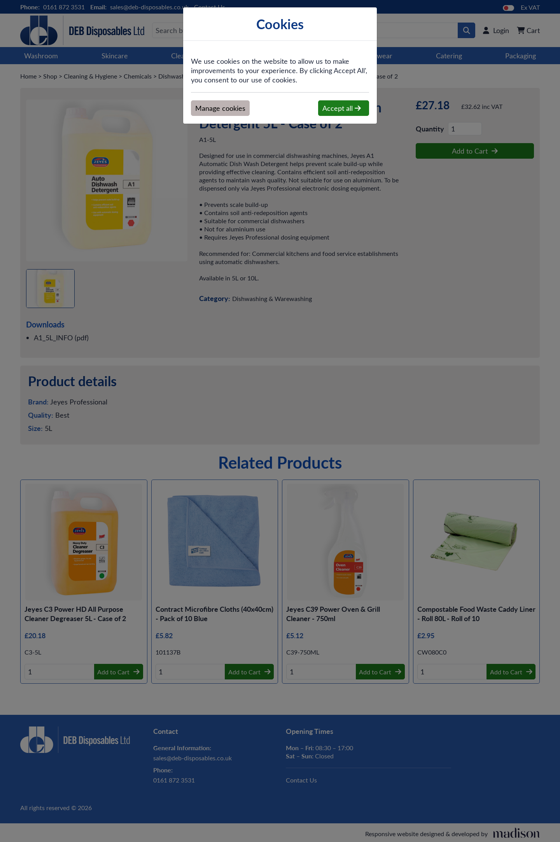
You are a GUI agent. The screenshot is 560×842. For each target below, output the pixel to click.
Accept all (341, 108)
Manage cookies (220, 108)
